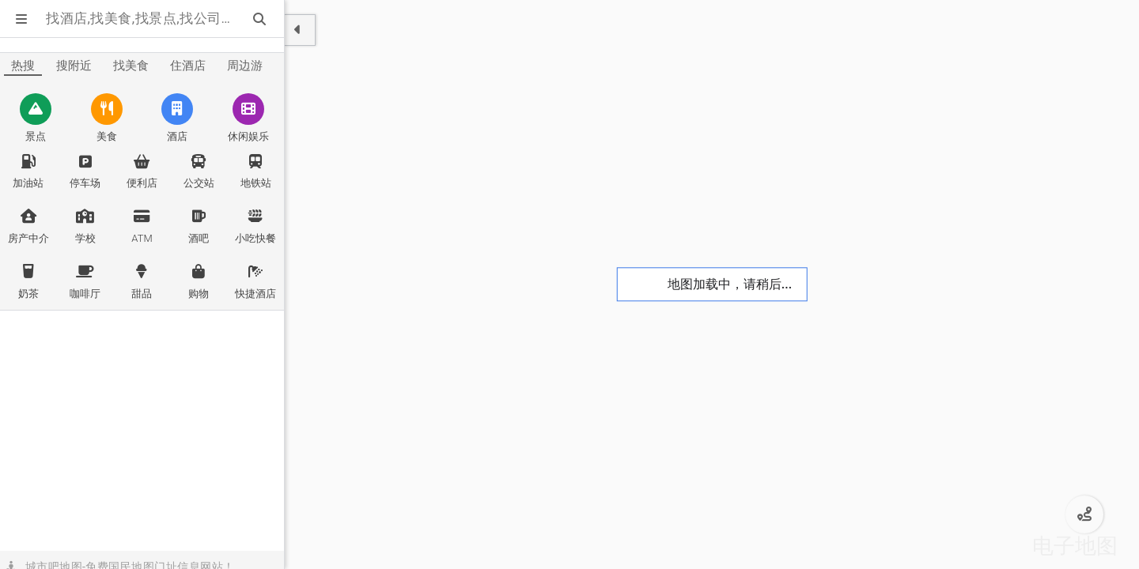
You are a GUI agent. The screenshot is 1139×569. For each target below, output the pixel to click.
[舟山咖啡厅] (85, 282)
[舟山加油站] (28, 172)
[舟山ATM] (142, 226)
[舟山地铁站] (255, 172)
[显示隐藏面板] (300, 30)
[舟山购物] (198, 282)
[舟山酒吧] (198, 226)
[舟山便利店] (142, 172)
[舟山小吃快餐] (255, 226)
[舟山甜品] (142, 282)
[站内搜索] (261, 19)
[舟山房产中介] (28, 226)
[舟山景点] (35, 119)
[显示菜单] (23, 19)
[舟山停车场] (85, 172)
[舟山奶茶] (28, 282)
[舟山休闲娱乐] (248, 119)
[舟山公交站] (198, 172)
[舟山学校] (85, 226)
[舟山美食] (106, 119)
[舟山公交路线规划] (1084, 514)
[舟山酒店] (178, 119)
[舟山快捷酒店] (255, 282)
